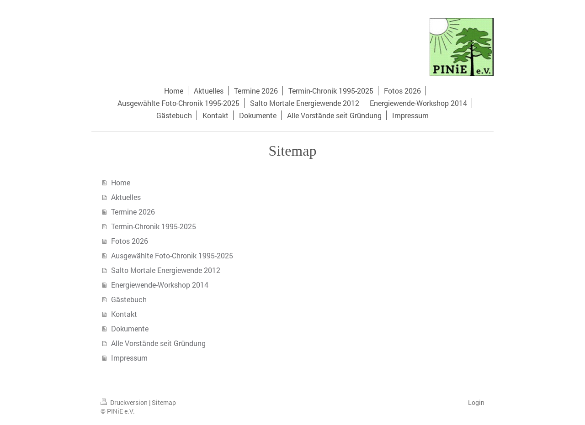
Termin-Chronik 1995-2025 (153, 226)
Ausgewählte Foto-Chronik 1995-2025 (172, 255)
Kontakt (124, 314)
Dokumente (130, 328)
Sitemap (164, 402)
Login (476, 402)
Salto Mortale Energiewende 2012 (165, 270)
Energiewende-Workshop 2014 (159, 284)
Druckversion (125, 402)
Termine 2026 (133, 211)
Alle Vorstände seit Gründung (158, 343)
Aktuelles (126, 197)
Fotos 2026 (129, 241)
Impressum (129, 357)
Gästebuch (129, 299)
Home (120, 182)
